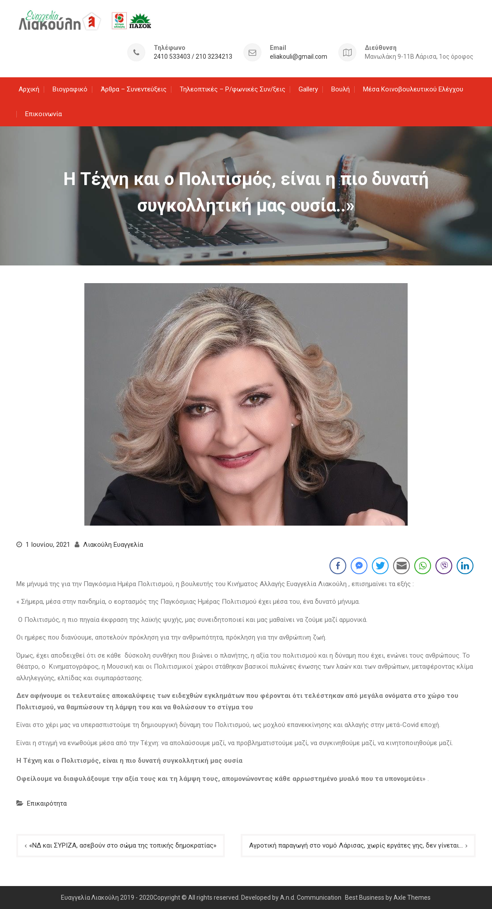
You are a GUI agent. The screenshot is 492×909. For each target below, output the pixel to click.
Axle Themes (412, 896)
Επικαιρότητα (47, 803)
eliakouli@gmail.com (298, 56)
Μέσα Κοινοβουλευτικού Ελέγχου (413, 88)
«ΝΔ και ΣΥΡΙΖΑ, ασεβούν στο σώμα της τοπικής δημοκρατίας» (122, 844)
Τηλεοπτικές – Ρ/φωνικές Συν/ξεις (232, 88)
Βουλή (340, 88)
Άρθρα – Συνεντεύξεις (134, 88)
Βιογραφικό (70, 88)
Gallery (308, 88)
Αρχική (29, 88)
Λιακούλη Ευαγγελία (113, 544)
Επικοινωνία (43, 113)
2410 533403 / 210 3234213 (193, 56)
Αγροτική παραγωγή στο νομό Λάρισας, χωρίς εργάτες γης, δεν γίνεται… (356, 844)
